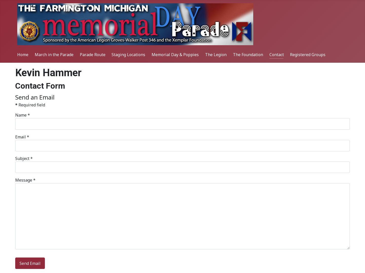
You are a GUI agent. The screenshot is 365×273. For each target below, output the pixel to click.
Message (25, 180)
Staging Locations (128, 54)
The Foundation (248, 54)
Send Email (30, 263)
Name (22, 115)
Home (22, 54)
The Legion (216, 54)
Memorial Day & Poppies (175, 54)
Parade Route (92, 54)
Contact (276, 54)
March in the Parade (54, 54)
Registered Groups (307, 54)
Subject (24, 158)
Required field (30, 105)
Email (22, 137)
